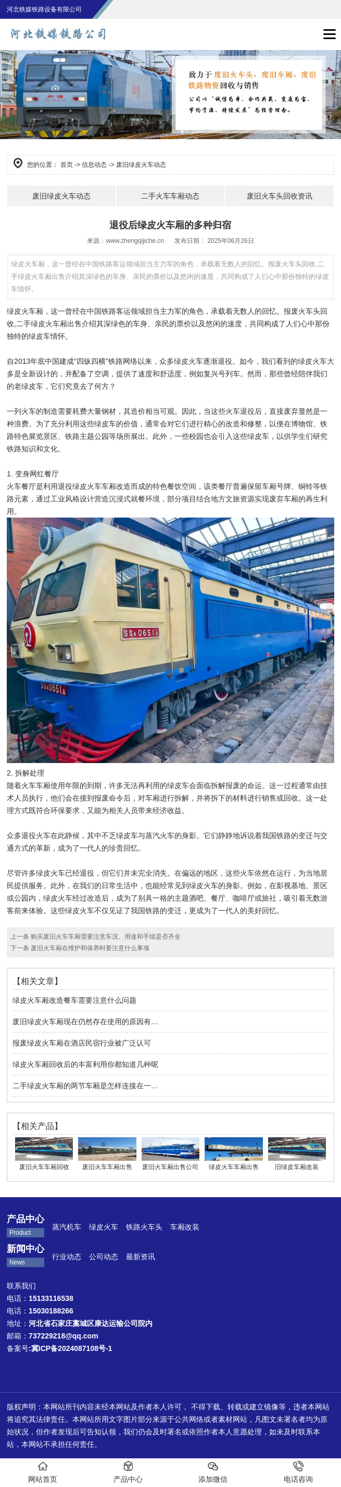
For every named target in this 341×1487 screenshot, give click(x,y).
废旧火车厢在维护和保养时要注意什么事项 (89, 948)
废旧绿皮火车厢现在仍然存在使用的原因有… (85, 1021)
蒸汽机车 (66, 1227)
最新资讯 (140, 1256)
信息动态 (94, 164)
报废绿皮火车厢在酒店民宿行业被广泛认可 (81, 1043)
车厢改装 (185, 1227)
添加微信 (213, 1472)
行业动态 (66, 1256)
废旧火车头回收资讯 (279, 196)
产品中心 (128, 1472)
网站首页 (42, 1472)
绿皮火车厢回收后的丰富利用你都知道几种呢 (85, 1064)
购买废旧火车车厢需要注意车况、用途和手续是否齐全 (105, 936)
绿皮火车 (103, 1227)
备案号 (59, 1348)
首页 (66, 164)
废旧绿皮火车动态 (61, 196)
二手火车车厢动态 (170, 196)
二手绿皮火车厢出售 (49, 323)
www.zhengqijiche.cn (134, 240)
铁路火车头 (144, 1227)
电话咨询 (298, 1472)
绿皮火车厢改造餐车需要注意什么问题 (74, 1000)
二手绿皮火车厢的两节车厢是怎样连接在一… (85, 1086)
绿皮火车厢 (25, 311)
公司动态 (103, 1256)
